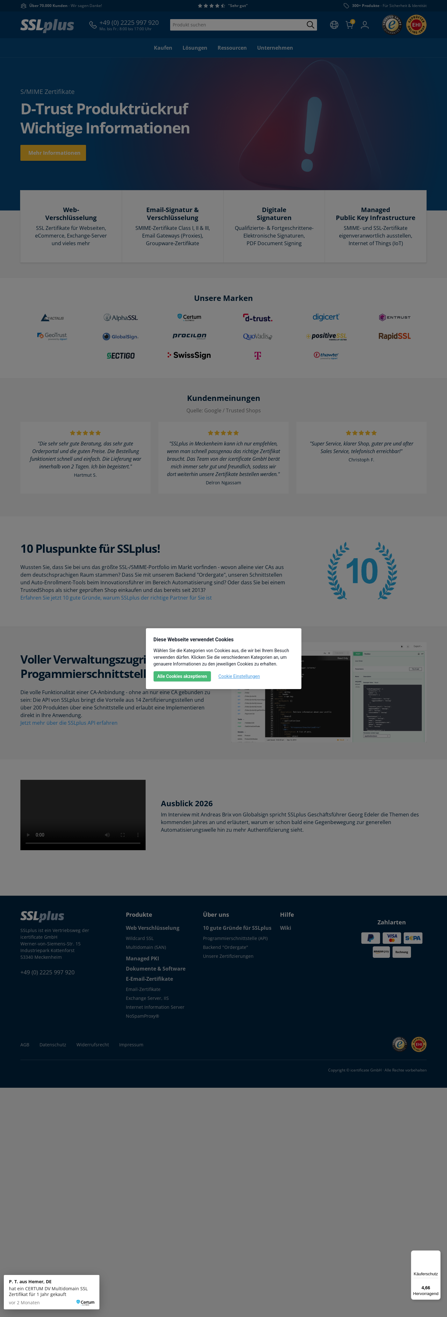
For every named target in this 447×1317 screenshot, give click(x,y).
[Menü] (437, 1254)
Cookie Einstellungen (239, 676)
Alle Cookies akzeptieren (182, 676)
